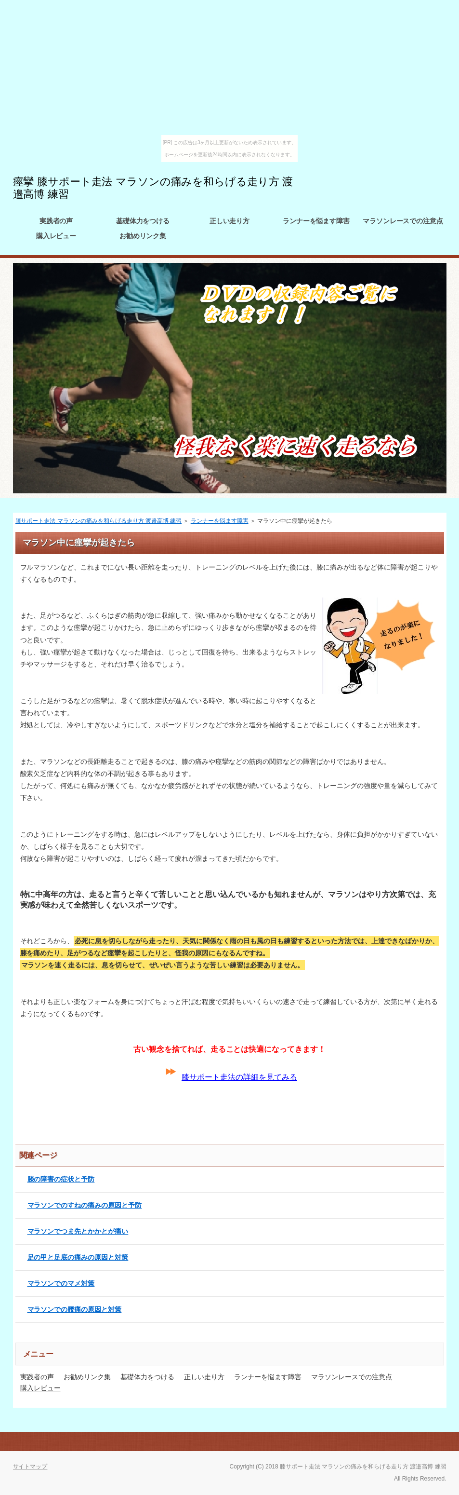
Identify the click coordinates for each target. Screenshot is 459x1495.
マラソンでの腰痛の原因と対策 (74, 1309)
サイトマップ (30, 1466)
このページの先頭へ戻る (412, 1441)
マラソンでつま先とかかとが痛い (78, 1231)
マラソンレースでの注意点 (403, 221)
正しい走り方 (230, 221)
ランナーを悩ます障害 (316, 221)
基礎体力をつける (143, 221)
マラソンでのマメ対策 (61, 1283)
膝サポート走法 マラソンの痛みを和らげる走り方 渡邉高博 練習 (98, 520)
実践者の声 (56, 221)
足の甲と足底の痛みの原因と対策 (78, 1257)
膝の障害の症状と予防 (61, 1179)
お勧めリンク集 (143, 236)
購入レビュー (56, 236)
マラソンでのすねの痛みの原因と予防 (84, 1205)
